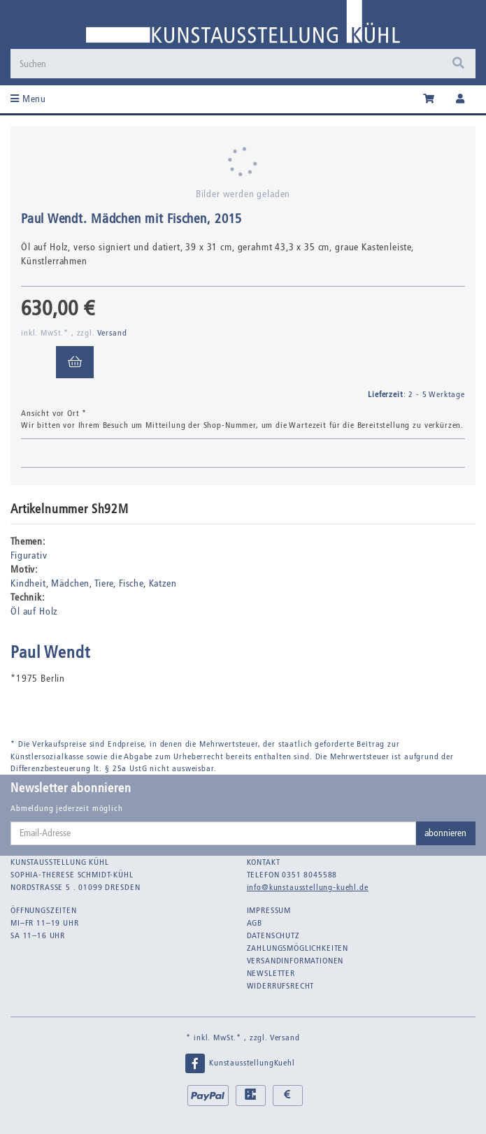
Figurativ (29, 555)
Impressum (269, 910)
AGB (255, 923)
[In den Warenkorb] (75, 362)
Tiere (103, 583)
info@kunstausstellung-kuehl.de (308, 887)
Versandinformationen (295, 960)
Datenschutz (273, 935)
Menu (28, 99)
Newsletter (271, 973)
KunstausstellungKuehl (239, 1063)
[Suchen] (243, 63)
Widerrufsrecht (281, 986)
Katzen (163, 583)
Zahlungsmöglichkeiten (298, 948)
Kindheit (28, 583)
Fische (131, 583)
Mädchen (70, 583)
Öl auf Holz (33, 611)
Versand (112, 333)
